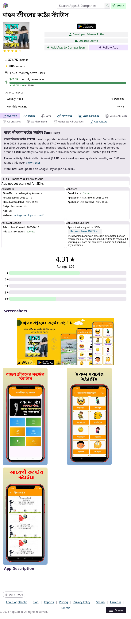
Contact (65, 608)
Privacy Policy (81, 602)
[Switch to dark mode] (14, 595)
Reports (49, 602)
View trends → (35, 162)
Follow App (108, 47)
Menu (116, 610)
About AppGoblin (16, 602)
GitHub (100, 602)
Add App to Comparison (66, 47)
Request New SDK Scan (84, 231)
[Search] (107, 6)
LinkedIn (115, 602)
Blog (36, 602)
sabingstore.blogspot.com (28, 215)
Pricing (63, 602)
